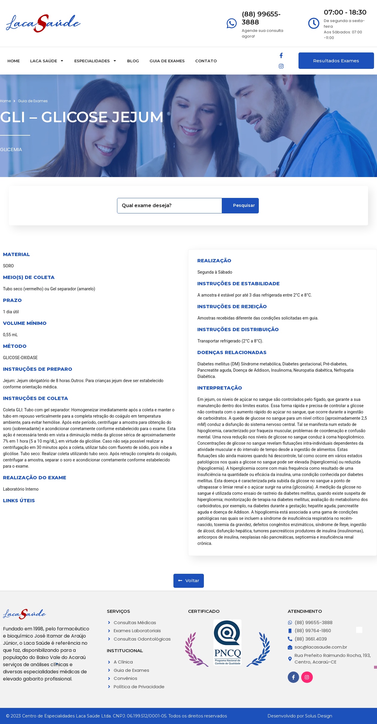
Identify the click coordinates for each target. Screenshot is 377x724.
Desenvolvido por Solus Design (299, 716)
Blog (133, 60)
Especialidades (95, 61)
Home (13, 60)
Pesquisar (241, 205)
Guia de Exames (167, 60)
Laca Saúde (47, 61)
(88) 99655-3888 (261, 18)
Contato (206, 60)
